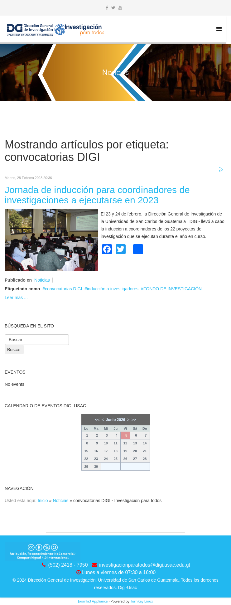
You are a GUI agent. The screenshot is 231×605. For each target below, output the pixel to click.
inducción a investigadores (112, 288)
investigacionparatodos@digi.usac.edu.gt (144, 565)
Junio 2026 (115, 420)
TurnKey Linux (141, 601)
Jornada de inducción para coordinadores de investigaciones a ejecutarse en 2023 (97, 195)
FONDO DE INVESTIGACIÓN (172, 288)
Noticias (42, 280)
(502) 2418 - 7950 (68, 565)
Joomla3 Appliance (93, 601)
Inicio (43, 500)
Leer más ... (16, 297)
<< (97, 420)
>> (134, 420)
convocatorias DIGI (63, 288)
